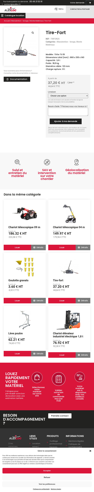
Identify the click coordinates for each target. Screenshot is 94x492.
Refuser (47, 477)
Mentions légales (56, 489)
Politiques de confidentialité (41, 489)
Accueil (7, 22)
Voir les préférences (47, 484)
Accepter (47, 471)
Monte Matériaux (36, 22)
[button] (90, 451)
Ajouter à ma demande (65, 122)
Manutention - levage (20, 22)
